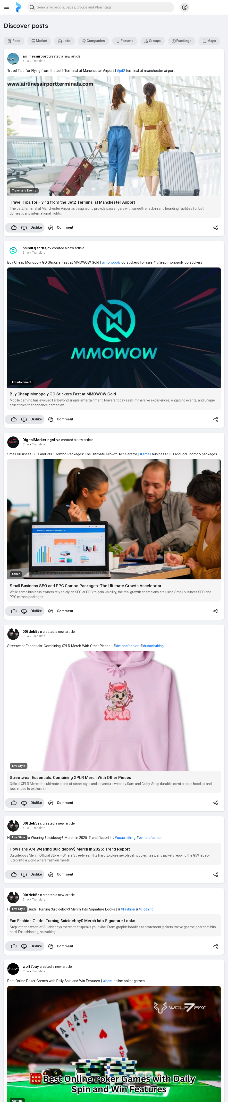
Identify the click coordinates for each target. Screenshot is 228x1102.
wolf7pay (31, 966)
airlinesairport (35, 56)
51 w (26, 61)
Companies (93, 41)
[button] (100, 7)
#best (107, 981)
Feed (14, 41)
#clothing (145, 909)
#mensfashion (127, 646)
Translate (38, 61)
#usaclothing (153, 646)
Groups (152, 41)
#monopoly (111, 262)
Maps (209, 41)
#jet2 (121, 70)
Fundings (181, 41)
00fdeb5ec (32, 631)
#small (145, 454)
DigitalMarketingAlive (41, 440)
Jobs (64, 41)
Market (39, 41)
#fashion (127, 909)
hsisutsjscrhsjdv (37, 248)
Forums (124, 41)
